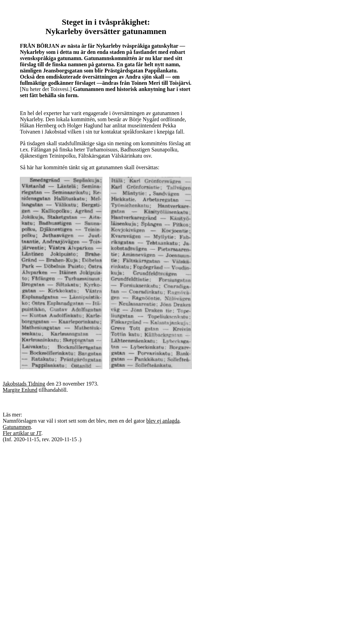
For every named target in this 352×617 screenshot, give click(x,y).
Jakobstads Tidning (24, 384)
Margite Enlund (20, 390)
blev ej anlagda (163, 421)
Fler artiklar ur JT (22, 433)
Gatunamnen (17, 427)
